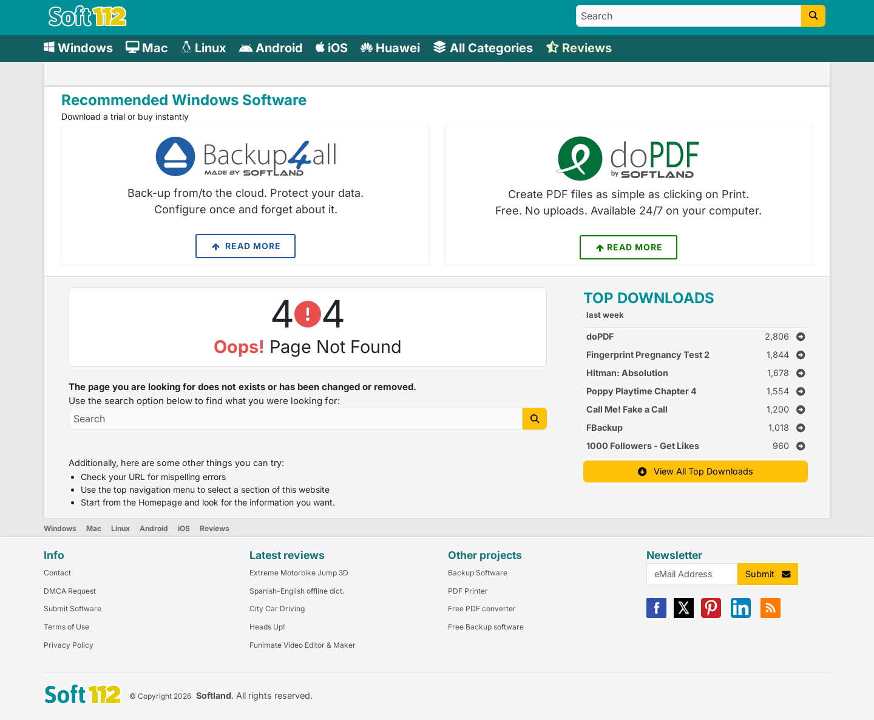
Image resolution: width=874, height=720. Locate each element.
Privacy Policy (68, 645)
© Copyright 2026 (160, 696)
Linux (120, 528)
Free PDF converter (482, 608)
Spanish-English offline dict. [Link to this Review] (296, 590)
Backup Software (477, 572)
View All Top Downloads (695, 471)
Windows (60, 528)
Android (154, 528)
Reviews (214, 528)
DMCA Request (70, 590)
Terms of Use (66, 626)
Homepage (160, 502)
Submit (767, 574)
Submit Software (72, 608)
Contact (57, 572)
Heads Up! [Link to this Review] (267, 626)
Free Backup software (486, 626)
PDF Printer (468, 590)
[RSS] (771, 615)
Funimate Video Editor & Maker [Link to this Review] (302, 645)
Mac (93, 528)
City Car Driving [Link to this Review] (277, 608)
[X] (684, 615)
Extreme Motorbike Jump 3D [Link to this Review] (298, 572)
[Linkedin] (741, 615)
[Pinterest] (711, 615)
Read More (245, 246)
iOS (184, 528)
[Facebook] (656, 615)
